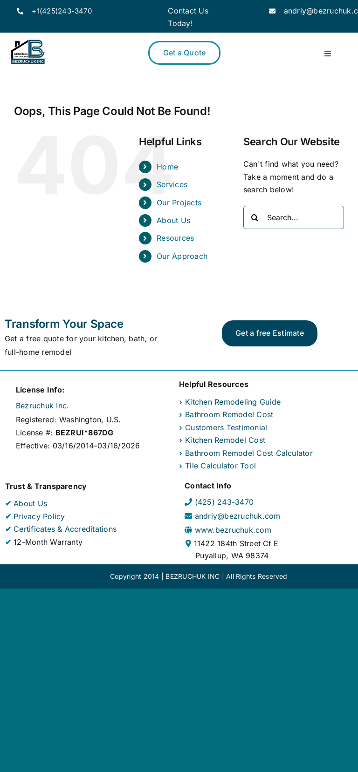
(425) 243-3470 (224, 502)
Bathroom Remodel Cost (229, 414)
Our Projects (179, 202)
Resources (175, 238)
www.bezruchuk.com (233, 530)
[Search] (255, 217)
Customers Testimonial (226, 427)
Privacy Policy (38, 516)
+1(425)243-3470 (62, 11)
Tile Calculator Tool (220, 465)
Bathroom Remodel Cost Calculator (249, 453)
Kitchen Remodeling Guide (233, 401)
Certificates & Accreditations (64, 529)
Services (172, 184)
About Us (173, 220)
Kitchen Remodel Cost (225, 440)
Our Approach (182, 256)
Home (167, 166)
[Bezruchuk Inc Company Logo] (28, 42)
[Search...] (293, 217)
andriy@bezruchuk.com (238, 516)
